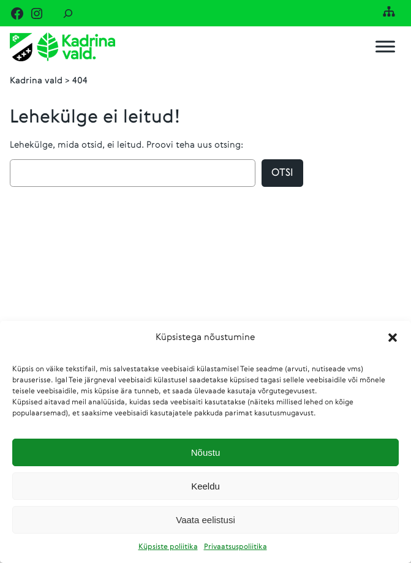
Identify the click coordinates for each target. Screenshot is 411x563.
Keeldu (205, 486)
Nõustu (206, 452)
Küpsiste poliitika (168, 547)
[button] (392, 337)
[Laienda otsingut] (68, 13)
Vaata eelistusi (205, 520)
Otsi (282, 173)
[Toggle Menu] (385, 47)
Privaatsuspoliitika (235, 547)
